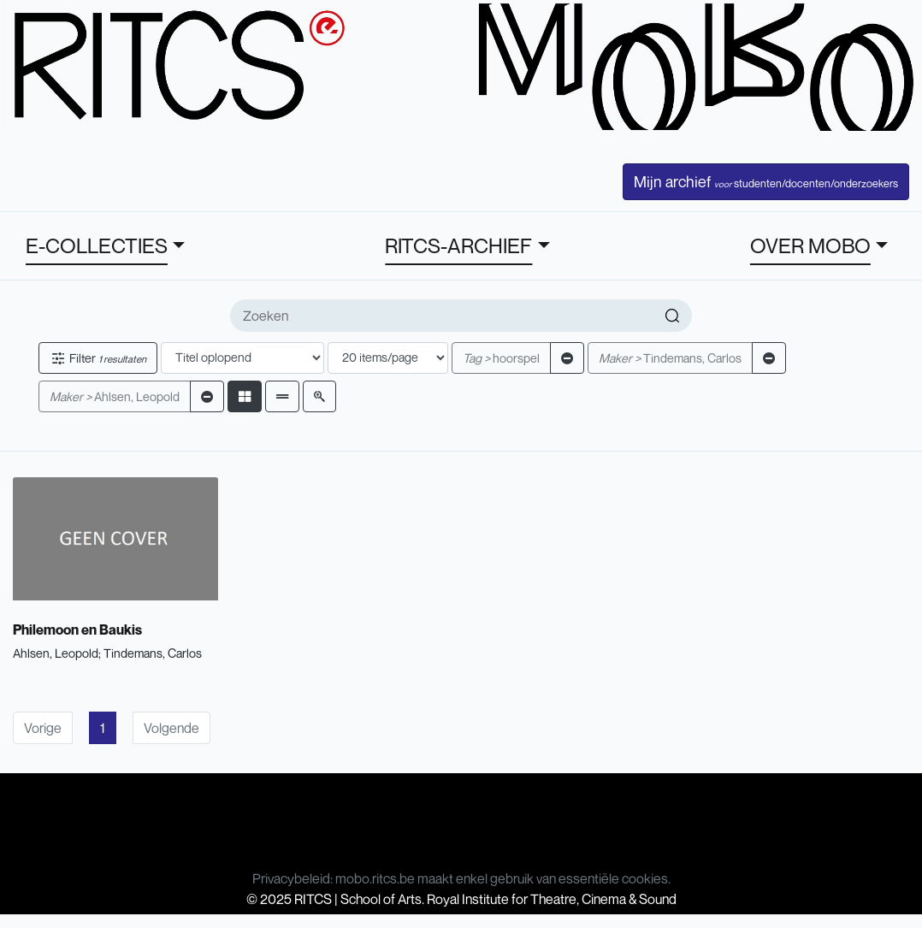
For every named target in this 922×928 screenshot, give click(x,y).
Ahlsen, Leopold (115, 396)
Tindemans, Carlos (670, 358)
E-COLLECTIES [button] (97, 245)
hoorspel (501, 358)
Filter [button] (98, 358)
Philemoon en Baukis (77, 629)
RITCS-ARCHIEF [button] (458, 245)
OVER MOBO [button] (810, 245)
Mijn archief (766, 181)
